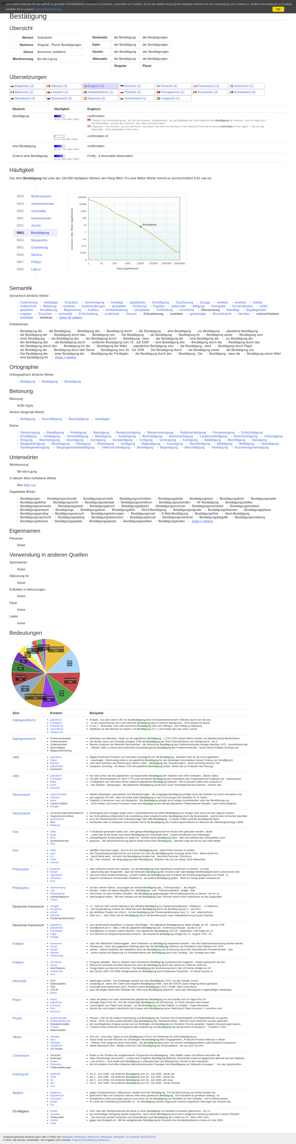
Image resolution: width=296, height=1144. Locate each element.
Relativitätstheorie (60, 1020)
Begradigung (169, 447)
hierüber (244, 313)
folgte (53, 934)
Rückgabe (218, 306)
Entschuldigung (252, 432)
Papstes (159, 306)
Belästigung (103, 436)
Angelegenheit (256, 310)
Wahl (53, 781)
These (53, 899)
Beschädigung (78, 419)
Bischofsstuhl (222, 313)
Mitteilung (49, 306)
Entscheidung (88, 313)
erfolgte (54, 806)
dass (53, 853)
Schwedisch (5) (244, 92)
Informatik (19, 981)
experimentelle (58, 794)
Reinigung (83, 443)
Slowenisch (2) (61, 98)
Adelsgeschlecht (24, 720)
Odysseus (56, 1064)
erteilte (257, 302)
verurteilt (55, 1114)
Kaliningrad (20, 1074)
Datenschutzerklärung (84, 1140)
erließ (264, 306)
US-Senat (55, 962)
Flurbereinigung (223, 432)
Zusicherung (184, 302)
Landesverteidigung (213, 436)
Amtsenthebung (117, 310)
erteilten (222, 302)
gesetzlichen (57, 819)
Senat (53, 946)
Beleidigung (213, 440)
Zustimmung (28, 302)
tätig (26, 485)
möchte (54, 862)
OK (278, 9)
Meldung (55, 825)
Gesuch (131, 313)
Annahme (55, 878)
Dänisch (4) (59, 86)
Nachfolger (56, 930)
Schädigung (52, 436)
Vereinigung (167, 440)
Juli (52, 1082)
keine (53, 800)
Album (17, 1037)
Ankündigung (273, 436)
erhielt (53, 912)
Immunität (65, 313)
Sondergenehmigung (34, 447)
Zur (52, 1104)
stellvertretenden (42, 203)
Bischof (54, 763)
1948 (53, 1123)
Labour (36, 269)
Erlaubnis (71, 302)
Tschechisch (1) (135, 98)
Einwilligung (160, 302)
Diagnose (55, 1092)
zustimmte (112, 313)
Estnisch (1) (132, 86)
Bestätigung (40, 232)
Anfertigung (78, 432)
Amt (52, 974)
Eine (52, 837)
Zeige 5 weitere (202, 521)
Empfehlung (39, 247)
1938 (53, 1076)
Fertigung (146, 440)
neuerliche (186, 310)
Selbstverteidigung (193, 432)
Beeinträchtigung (246, 436)
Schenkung (56, 725)
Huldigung (128, 443)
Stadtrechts (56, 732)
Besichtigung (61, 443)
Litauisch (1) (59, 92)
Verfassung (56, 955)
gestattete (119, 306)
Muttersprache (41, 196)
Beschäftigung (52, 419)
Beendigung (75, 440)
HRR (16, 757)
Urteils (53, 1110)
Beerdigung (101, 432)
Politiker (18, 943)
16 (51, 1079)
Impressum (103, 1140)
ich (52, 856)
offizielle (54, 797)
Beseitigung (73, 381)
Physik (17, 1018)
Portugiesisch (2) (172, 92)
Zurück (36, 225)
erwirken (69, 306)
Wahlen (54, 952)
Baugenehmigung (32, 443)
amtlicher (55, 1073)
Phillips (36, 262)
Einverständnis (242, 306)
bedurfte (55, 787)
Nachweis (55, 1098)
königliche (56, 909)
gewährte (26, 310)
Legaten (26, 313)
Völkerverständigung (115, 447)
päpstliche (56, 719)
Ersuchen (45, 313)
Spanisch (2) (96, 98)
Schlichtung (165, 310)
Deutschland (21, 794)
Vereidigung (219, 447)
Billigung (199, 306)
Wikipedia (67, 1136)
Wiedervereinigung (160, 432)
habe (53, 859)
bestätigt (117, 302)
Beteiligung (224, 443)
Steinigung (259, 440)
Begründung (72, 310)
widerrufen (178, 306)
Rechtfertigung (200, 443)
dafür (53, 831)
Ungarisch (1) (170, 98)
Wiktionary (80, 1136)
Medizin (18, 1093)
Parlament (56, 943)
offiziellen (55, 1042)
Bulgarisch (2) (24, 86)
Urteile (54, 1120)
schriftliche (56, 1045)
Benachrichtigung (128, 432)
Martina (36, 254)
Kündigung (190, 440)
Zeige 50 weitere (70, 317)
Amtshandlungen (93, 306)
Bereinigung (105, 443)
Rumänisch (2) (208, 92)
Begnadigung (151, 443)
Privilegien (56, 722)
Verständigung (122, 440)
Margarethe (39, 240)
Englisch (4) (96, 86)
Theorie (54, 1026)
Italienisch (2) (24, 92)
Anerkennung (57, 887)
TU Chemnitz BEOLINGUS (141, 1136)
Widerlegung (57, 893)
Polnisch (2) (132, 92)
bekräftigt (232, 310)
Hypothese (56, 874)
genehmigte (198, 313)
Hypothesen (57, 1095)
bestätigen (102, 419)
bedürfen (55, 868)
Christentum (21, 1055)
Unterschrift (28, 306)
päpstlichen (138, 302)
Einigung (26, 440)
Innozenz (55, 1005)
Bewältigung (55, 432)
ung (33, 485)
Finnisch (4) (169, 86)
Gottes (54, 1061)
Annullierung (48, 310)
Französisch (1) (208, 86)
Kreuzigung (175, 443)
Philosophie (21, 869)
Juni (52, 1086)
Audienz (93, 310)
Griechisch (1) (244, 86)
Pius (52, 1008)
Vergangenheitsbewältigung (75, 447)
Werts (53, 992)
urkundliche (56, 728)
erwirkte (240, 302)
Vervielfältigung (77, 436)
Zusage (205, 302)
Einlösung (139, 306)
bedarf (53, 871)
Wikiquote (106, 1136)
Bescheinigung (49, 440)
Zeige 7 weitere (65, 357)
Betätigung (27, 381)
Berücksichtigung (181, 436)
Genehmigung (94, 302)
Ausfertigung (127, 436)
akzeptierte (142, 310)
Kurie (53, 784)
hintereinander (41, 218)
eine (52, 843)
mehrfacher (56, 971)
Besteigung (50, 381)
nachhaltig (38, 211)
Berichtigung (236, 440)
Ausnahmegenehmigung (252, 447)
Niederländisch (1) (100, 92)
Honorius (55, 1011)
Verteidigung (270, 443)
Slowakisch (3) (25, 98)
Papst (53, 760)
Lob (52, 890)
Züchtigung (98, 440)
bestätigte (51, 302)
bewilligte (26, 317)
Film (15, 832)
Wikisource (93, 1136)
